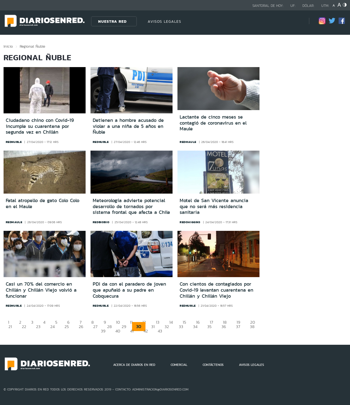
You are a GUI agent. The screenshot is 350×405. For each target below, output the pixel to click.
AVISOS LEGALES (164, 21)
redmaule (188, 142)
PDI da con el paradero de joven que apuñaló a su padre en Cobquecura (129, 289)
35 (209, 326)
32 (167, 326)
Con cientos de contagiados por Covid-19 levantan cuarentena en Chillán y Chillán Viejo (216, 289)
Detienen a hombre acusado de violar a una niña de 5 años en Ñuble (128, 126)
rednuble (14, 142)
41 (132, 331)
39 (103, 331)
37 (238, 326)
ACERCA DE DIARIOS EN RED (134, 364)
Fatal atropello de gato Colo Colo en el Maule (42, 203)
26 (81, 326)
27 (95, 326)
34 (195, 326)
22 (24, 326)
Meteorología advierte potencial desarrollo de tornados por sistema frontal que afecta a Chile (131, 206)
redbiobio (101, 222)
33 (181, 326)
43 (160, 331)
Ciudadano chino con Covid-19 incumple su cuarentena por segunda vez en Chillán (40, 126)
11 (131, 322)
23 (38, 326)
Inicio (8, 46)
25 (67, 326)
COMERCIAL (179, 364)
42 (146, 331)
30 (138, 326)
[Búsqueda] (297, 21)
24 (52, 326)
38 (252, 326)
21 (10, 326)
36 (223, 326)
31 (153, 326)
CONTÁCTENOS (213, 364)
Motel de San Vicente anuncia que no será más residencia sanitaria (214, 206)
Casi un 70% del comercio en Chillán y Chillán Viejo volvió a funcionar (41, 289)
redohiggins (190, 222)
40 (117, 331)
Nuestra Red (112, 21)
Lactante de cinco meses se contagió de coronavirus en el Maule (213, 122)
